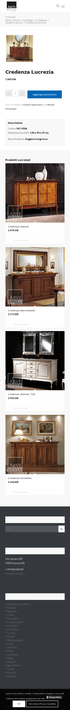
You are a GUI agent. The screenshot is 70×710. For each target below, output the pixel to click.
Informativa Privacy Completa (42, 704)
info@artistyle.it (15, 573)
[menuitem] (56, 6)
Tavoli (10, 669)
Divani (11, 636)
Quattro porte (36, 105)
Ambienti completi (18, 604)
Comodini (12, 618)
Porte (10, 651)
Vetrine (11, 676)
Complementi (15, 622)
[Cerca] (56, 6)
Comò (10, 615)
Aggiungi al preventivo (45, 94)
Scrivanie (12, 654)
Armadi (11, 607)
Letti (10, 643)
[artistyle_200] (29, 6)
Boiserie (12, 611)
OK (19, 704)
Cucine (11, 633)
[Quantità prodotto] (15, 93)
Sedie (10, 658)
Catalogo (10, 16)
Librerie (12, 647)
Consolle (12, 625)
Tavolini (11, 672)
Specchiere (14, 665)
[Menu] (63, 6)
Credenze (26, 105)
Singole (11, 661)
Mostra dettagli (21, 240)
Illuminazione (15, 640)
